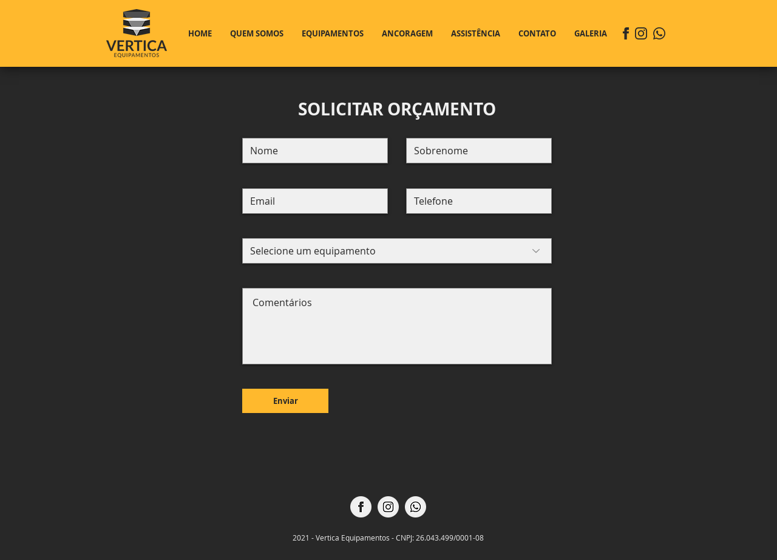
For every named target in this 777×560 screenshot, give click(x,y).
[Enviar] (285, 401)
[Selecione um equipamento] (397, 251)
